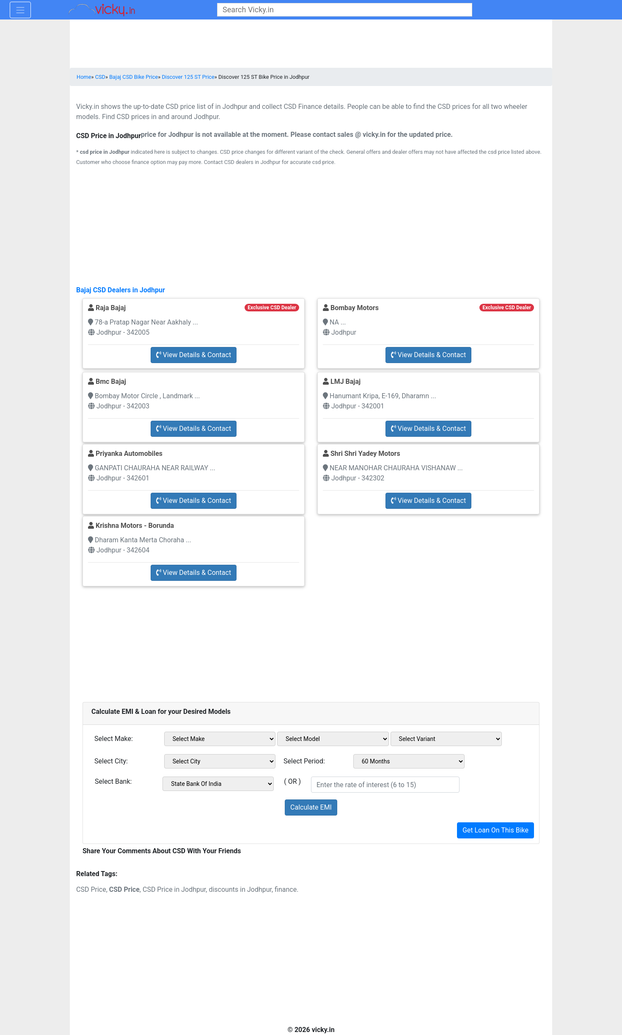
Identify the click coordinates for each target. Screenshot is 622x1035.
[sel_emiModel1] (333, 739)
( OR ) (292, 781)
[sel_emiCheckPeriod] (409, 761)
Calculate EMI (311, 807)
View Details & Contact (193, 355)
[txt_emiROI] (385, 785)
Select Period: (304, 761)
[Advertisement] (311, 639)
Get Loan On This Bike (495, 830)
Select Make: (113, 739)
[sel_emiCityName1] (220, 761)
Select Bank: (113, 781)
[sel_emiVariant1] (446, 739)
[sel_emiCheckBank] (218, 784)
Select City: (111, 761)
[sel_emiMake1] (220, 739)
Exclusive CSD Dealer (272, 308)
